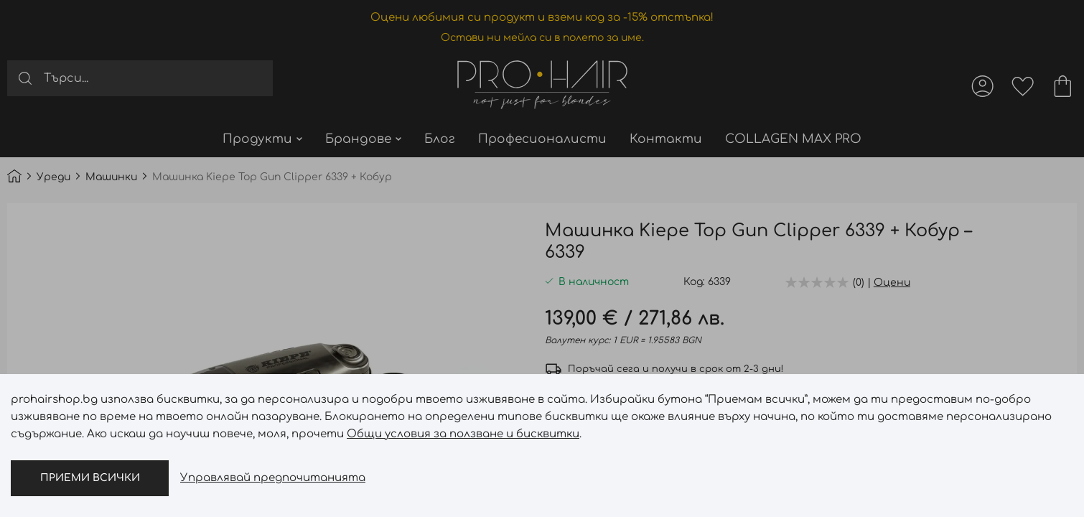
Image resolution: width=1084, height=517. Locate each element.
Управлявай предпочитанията (272, 478)
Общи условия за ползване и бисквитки (463, 434)
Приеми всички (90, 477)
